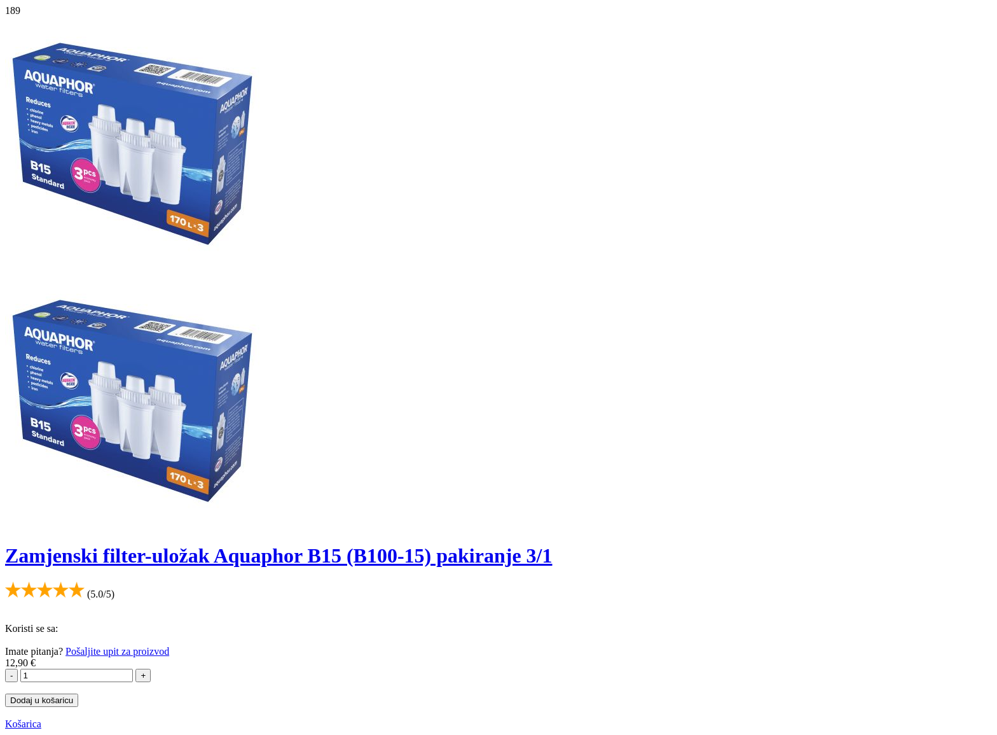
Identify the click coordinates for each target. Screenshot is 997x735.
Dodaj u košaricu (41, 700)
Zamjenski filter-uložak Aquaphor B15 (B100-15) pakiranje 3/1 (279, 555)
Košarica (23, 723)
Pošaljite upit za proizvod (117, 651)
